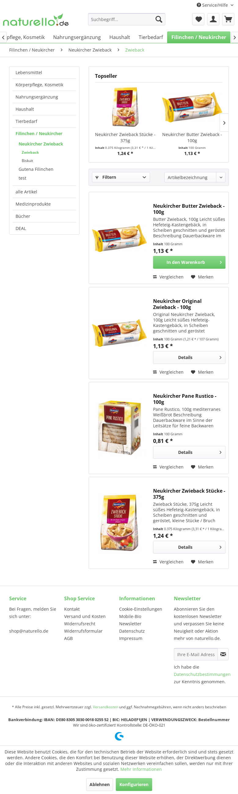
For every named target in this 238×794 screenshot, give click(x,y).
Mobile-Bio (130, 616)
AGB (68, 638)
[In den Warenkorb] (189, 262)
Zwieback (30, 152)
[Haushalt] (119, 37)
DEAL (21, 228)
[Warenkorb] (228, 19)
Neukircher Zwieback (41, 144)
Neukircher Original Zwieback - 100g (177, 304)
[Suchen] (158, 19)
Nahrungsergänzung (37, 97)
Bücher (23, 216)
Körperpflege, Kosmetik (39, 85)
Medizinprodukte (33, 204)
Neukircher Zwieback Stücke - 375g (125, 137)
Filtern (105, 177)
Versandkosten (105, 707)
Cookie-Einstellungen (140, 609)
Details (200, 356)
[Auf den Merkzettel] (202, 277)
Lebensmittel (29, 72)
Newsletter (130, 624)
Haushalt (25, 109)
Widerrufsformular (83, 631)
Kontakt (72, 609)
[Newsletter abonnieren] (223, 654)
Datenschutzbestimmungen (202, 674)
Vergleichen (168, 277)
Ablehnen (100, 784)
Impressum (130, 638)
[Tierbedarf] (150, 37)
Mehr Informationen (141, 769)
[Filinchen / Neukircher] (198, 37)
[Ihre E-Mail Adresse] (196, 654)
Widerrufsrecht (79, 624)
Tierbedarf (26, 121)
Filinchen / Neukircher (39, 133)
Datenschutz (132, 631)
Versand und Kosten (85, 616)
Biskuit (27, 160)
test (22, 178)
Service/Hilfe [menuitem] (213, 5)
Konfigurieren (133, 784)
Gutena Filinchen (36, 169)
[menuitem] (126, 19)
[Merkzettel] (198, 19)
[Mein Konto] (213, 19)
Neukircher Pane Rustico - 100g (184, 399)
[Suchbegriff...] (126, 19)
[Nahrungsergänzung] (77, 37)
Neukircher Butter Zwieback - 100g (192, 137)
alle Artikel (26, 192)
